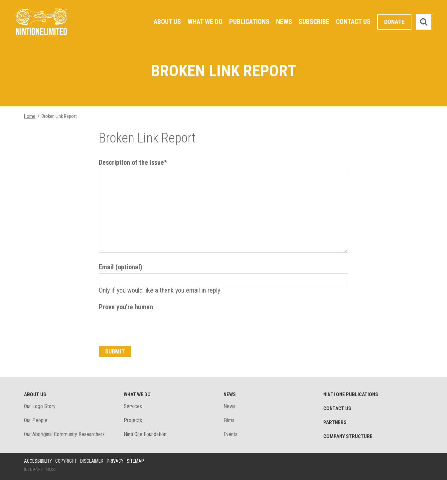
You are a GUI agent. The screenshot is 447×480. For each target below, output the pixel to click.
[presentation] (149, 326)
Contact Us (353, 22)
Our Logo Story (40, 406)
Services (133, 406)
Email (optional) (120, 267)
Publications (249, 22)
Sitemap (135, 461)
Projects (133, 420)
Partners (335, 422)
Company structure (347, 436)
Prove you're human (126, 307)
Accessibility (38, 461)
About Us (167, 22)
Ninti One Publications (350, 394)
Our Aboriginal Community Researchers (64, 434)
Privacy (115, 461)
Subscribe (314, 22)
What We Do (205, 22)
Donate (394, 21)
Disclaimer (91, 461)
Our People (35, 420)
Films (229, 420)
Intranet (33, 469)
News (284, 22)
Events (230, 434)
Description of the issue (133, 162)
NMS (50, 469)
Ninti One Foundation (145, 434)
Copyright (66, 461)
